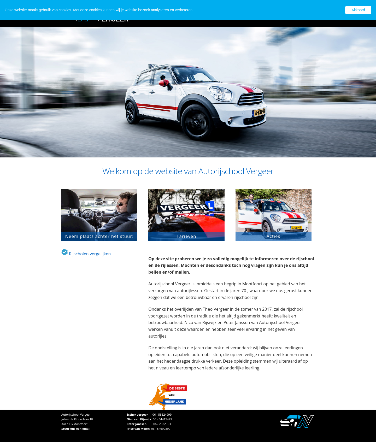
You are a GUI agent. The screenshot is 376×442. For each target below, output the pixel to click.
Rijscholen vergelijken (86, 254)
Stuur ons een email (75, 429)
